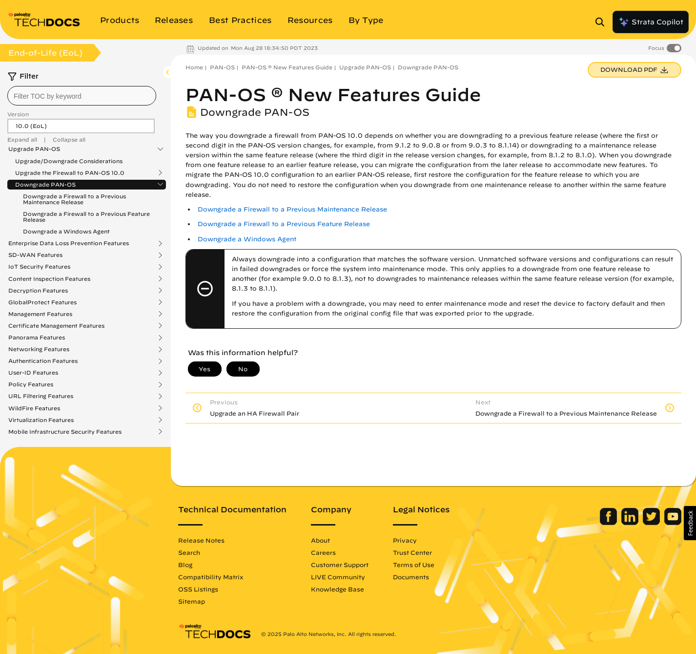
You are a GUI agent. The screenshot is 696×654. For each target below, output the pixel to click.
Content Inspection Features (49, 279)
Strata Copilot (650, 22)
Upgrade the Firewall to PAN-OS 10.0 (69, 173)
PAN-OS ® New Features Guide (287, 67)
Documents (411, 576)
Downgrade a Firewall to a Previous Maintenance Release (74, 199)
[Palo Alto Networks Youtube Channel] (672, 523)
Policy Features (30, 384)
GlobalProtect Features (42, 302)
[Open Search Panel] (602, 22)
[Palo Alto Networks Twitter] (652, 523)
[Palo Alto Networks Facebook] (609, 523)
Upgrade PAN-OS (34, 149)
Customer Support (339, 564)
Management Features (40, 314)
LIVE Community (338, 576)
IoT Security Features (39, 267)
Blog (185, 564)
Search (189, 552)
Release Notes (201, 540)
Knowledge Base (337, 589)
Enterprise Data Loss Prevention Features (68, 243)
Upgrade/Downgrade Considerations (69, 161)
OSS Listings (198, 589)
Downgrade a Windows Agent (66, 231)
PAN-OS (222, 67)
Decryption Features (38, 291)
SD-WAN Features (35, 255)
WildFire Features (34, 408)
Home (194, 67)
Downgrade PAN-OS (45, 185)
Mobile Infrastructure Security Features (65, 432)
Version (18, 114)
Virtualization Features (41, 420)
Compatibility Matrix (210, 576)
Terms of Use (413, 564)
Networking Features (38, 349)
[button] (690, 523)
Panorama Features (36, 337)
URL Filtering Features (40, 396)
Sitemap (191, 601)
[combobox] (81, 95)
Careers (323, 552)
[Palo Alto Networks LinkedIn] (630, 523)
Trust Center (412, 552)
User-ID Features (33, 373)
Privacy (405, 540)
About (320, 540)
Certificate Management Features (56, 326)
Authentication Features (43, 361)
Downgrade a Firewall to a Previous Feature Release (86, 217)
